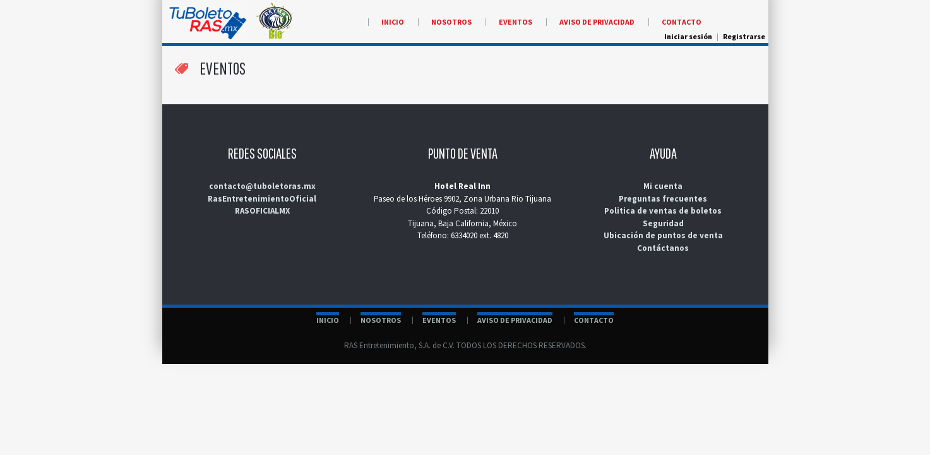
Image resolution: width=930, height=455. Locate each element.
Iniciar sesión (688, 36)
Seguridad (663, 223)
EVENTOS (439, 320)
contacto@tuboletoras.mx (262, 186)
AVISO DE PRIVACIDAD (514, 320)
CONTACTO (594, 320)
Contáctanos (663, 248)
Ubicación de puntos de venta (663, 235)
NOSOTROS (381, 320)
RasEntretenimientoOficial (262, 198)
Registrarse (744, 36)
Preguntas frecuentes (663, 198)
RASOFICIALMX (262, 210)
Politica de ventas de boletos (663, 210)
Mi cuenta (663, 186)
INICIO (327, 320)
